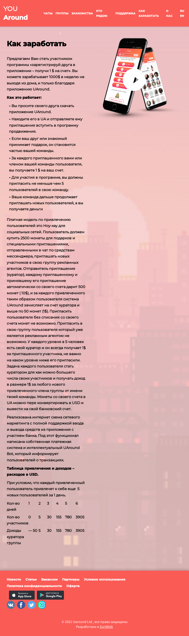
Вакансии (49, 579)
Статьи (31, 579)
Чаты (48, 13)
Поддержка (125, 13)
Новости (14, 579)
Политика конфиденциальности (34, 586)
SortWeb (106, 626)
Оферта (72, 586)
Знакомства (82, 13)
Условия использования (104, 579)
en (182, 16)
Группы (62, 13)
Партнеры (70, 579)
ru (182, 11)
